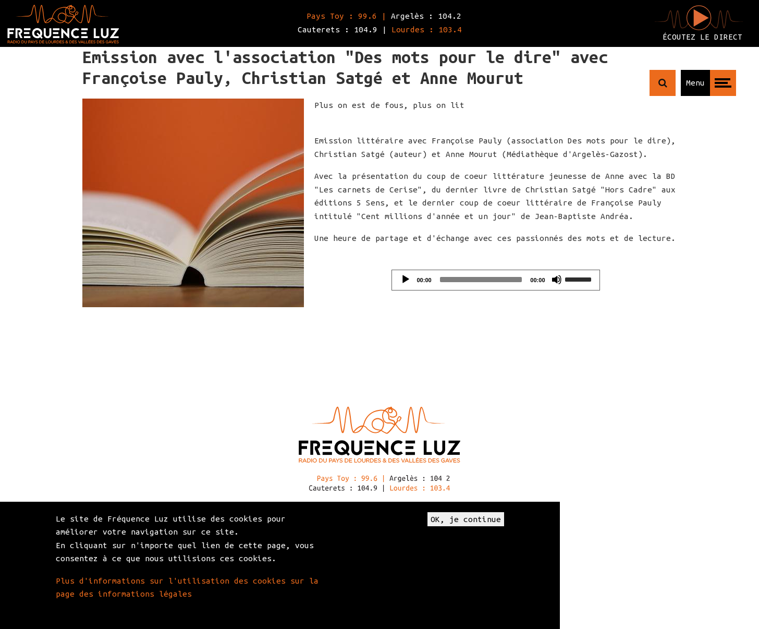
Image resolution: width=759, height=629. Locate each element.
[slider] (481, 279)
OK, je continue (466, 519)
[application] (495, 280)
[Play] (405, 279)
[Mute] (557, 279)
